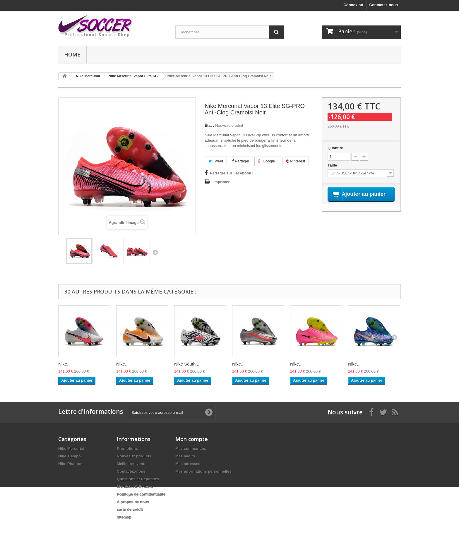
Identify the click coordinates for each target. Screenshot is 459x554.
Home (72, 54)
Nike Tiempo (69, 456)
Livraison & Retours (135, 486)
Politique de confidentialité (141, 494)
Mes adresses (187, 464)
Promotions (127, 448)
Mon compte (191, 438)
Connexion (353, 5)
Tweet (215, 161)
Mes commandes (190, 448)
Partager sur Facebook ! (232, 173)
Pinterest (295, 161)
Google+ (267, 161)
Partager (240, 161)
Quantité (335, 148)
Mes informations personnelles (203, 471)
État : (209, 125)
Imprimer (221, 182)
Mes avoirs (185, 456)
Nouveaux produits (134, 456)
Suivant (155, 252)
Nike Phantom (71, 464)
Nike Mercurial (71, 448)
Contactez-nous (383, 5)
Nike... (64, 363)
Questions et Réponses (138, 479)
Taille (333, 165)
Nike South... (186, 363)
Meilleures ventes (132, 464)
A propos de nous (133, 502)
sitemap (124, 517)
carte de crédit (130, 509)
